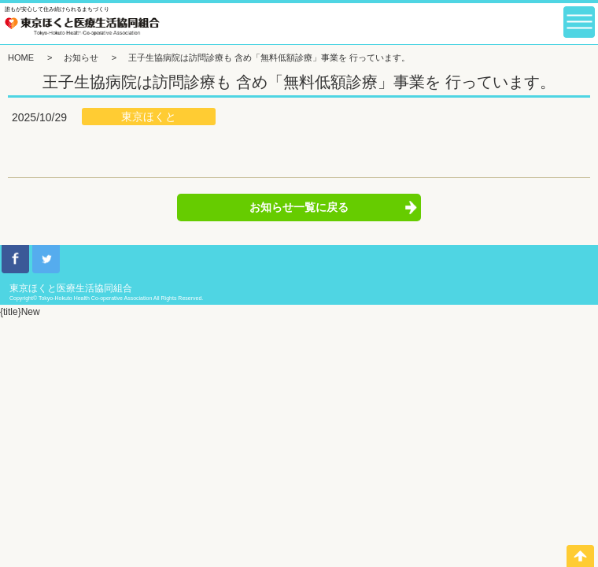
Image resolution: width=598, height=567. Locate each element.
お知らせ (81, 57)
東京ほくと (148, 116)
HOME (21, 57)
